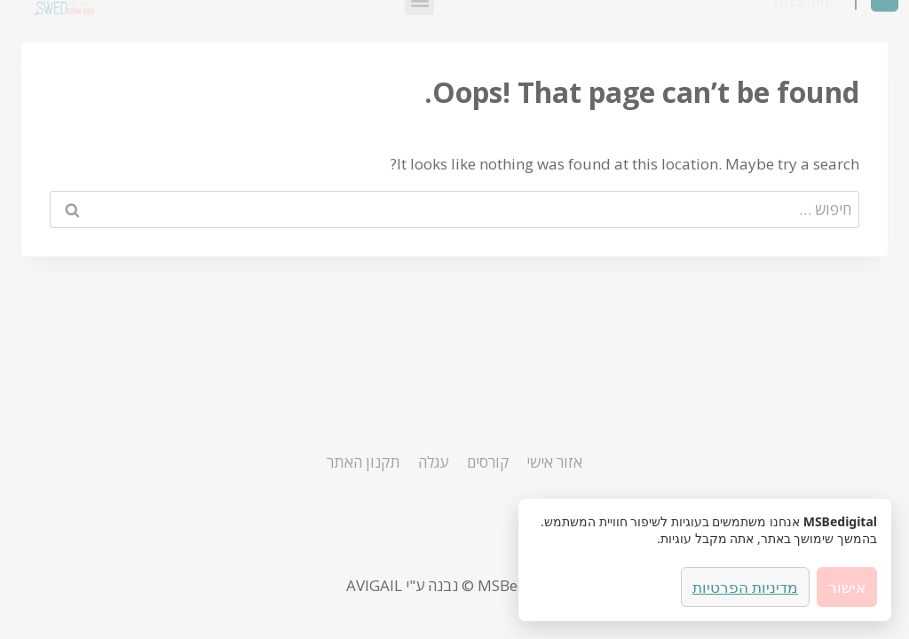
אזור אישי (554, 462)
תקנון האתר (363, 462)
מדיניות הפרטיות (745, 587)
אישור (847, 587)
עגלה (433, 462)
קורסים (488, 462)
